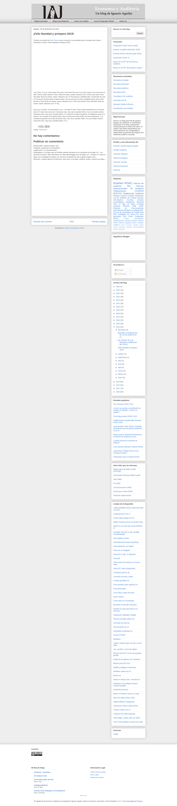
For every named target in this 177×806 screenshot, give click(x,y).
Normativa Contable (121, 80)
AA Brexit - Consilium (42, 772)
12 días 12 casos (127, 204)
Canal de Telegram (120, 154)
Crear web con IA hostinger (123, 601)
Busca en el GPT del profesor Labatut (127, 68)
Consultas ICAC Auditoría (123, 96)
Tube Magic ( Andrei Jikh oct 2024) (126, 718)
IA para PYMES (119, 635)
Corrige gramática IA (121, 581)
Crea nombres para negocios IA (125, 585)
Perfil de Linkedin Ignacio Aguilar (125, 146)
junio (120, 364)
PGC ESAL (128, 216)
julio (120, 361)
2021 (118, 303)
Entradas (119, 270)
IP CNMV (116, 483)
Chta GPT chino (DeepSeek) (124, 568)
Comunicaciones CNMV (122, 487)
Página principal (40, 21)
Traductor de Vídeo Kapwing (124, 714)
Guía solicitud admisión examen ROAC (128, 447)
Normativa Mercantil (121, 84)
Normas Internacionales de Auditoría (128, 187)
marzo (120, 371)
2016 (118, 320)
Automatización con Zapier (123, 546)
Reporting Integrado (125, 227)
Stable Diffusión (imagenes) (123, 702)
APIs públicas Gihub (121, 538)
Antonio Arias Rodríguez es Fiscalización (49, 791)
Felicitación (43, 130)
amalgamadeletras (41, 785)
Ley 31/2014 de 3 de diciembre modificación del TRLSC (127, 342)
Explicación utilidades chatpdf (124, 615)
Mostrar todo (83, 795)
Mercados (117, 216)
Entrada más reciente (42, 222)
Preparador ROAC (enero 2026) (125, 46)
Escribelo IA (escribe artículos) (125, 605)
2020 (118, 307)
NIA (129, 186)
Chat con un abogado (121, 550)
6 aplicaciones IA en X (121, 514)
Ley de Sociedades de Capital (127, 212)
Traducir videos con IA (121, 710)
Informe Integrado (125, 223)
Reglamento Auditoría (133, 193)
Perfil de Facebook (120, 166)
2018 (118, 313)
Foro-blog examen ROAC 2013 (125, 416)
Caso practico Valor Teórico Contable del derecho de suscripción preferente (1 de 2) (127, 428)
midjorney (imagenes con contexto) (126, 659)
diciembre (122, 330)
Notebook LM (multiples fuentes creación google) (125, 685)
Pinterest (116, 170)
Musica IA (117, 675)
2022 (118, 300)
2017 (118, 317)
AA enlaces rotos (40, 776)
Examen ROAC (122, 183)
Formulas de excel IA (121, 623)
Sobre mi (123, 21)
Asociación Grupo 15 (121, 58)
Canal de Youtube (120, 162)
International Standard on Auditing (126, 210)
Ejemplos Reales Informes (123, 104)
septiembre (122, 357)
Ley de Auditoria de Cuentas (125, 198)
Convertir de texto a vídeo (123, 577)
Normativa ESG (119, 92)
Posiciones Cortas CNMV (123, 491)
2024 (118, 293)
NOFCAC (117, 193)
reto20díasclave (118, 221)
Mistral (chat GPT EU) (121, 663)
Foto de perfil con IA (121, 627)
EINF (134, 206)
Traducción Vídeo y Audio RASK (125, 706)
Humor (123, 225)
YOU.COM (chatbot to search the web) (128, 722)
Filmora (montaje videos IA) (123, 619)
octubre (121, 354)
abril (120, 367)
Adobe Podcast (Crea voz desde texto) (128, 522)
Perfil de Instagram (120, 158)
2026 (118, 287)
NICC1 (134, 223)
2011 (118, 388)
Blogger (140, 801)
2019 (118, 310)
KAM (142, 212)
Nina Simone (54, 40)
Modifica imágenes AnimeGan (124, 667)
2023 (118, 297)
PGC (115, 204)
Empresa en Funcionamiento (128, 208)
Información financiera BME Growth (126, 475)
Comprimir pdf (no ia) (121, 573)
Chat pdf (116, 558)
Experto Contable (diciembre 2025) (126, 50)
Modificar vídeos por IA (122, 671)
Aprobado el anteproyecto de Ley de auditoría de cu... (127, 335)
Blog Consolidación (61, 21)
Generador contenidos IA (123, 631)
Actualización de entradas (123, 108)
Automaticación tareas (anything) (126, 542)
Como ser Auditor (81, 21)
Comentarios (120, 274)
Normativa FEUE (119, 100)
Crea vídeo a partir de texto (123, 593)
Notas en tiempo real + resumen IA (126, 679)
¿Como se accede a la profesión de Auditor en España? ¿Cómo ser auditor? (126, 410)
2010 (118, 392)
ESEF (141, 206)
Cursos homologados (134, 218)
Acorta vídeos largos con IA (123, 518)
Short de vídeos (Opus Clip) (124, 698)
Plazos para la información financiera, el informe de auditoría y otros (127, 436)
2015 (118, 324)
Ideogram (117, 639)
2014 (118, 327)
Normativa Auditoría (120, 88)
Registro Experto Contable (123, 196)
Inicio (72, 222)
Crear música (118, 597)
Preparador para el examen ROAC (126, 457)
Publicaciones (119, 191)
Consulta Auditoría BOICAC (128, 205)
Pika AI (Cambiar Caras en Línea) (126, 694)
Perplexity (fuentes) (120, 690)
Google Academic (120, 150)
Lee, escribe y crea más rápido (125, 649)
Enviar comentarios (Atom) (74, 228)
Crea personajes (119, 589)
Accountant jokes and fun (43, 779)
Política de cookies (97, 777)
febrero (121, 374)
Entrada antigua (98, 222)
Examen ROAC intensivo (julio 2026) (127, 54)
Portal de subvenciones (122, 495)
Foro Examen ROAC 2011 (123, 404)
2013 (118, 382)
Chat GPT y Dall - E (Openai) (124, 554)
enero (120, 378)
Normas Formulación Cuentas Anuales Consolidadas (128, 200)
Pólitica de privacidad (97, 772)
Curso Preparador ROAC (104, 21)
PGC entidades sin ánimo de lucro (128, 214)
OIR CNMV (117, 479)
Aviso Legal (94, 775)
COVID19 (139, 191)
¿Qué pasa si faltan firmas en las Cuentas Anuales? (126, 452)
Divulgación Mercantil (135, 202)
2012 (118, 385)
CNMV (115, 734)
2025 (118, 290)
